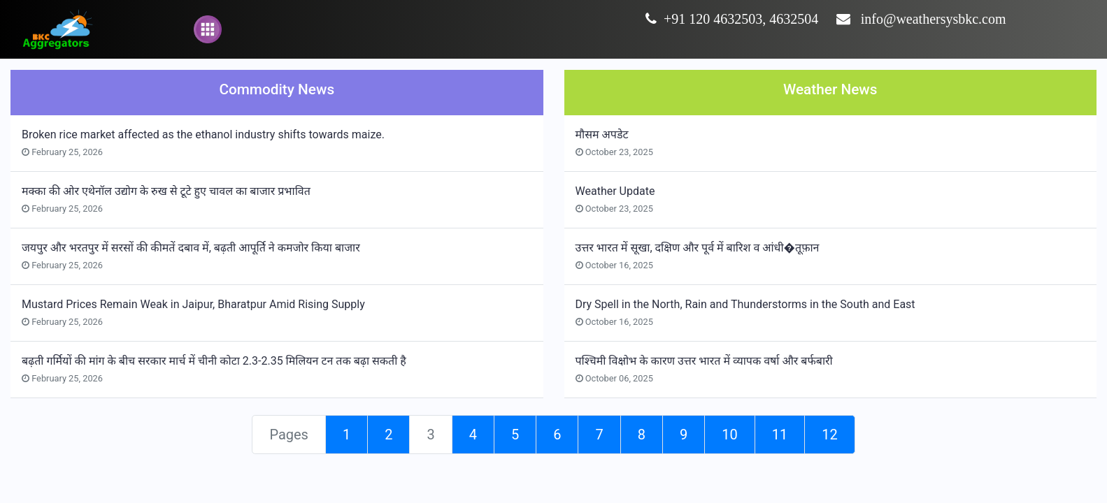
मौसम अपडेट (602, 134)
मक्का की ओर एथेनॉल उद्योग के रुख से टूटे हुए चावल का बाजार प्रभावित (166, 191)
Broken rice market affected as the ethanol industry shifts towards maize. (203, 134)
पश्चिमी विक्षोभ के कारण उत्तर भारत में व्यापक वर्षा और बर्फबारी (704, 360)
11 (779, 434)
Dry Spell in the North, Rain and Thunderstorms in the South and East (745, 304)
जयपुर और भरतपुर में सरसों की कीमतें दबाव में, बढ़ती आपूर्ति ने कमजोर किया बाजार (191, 247)
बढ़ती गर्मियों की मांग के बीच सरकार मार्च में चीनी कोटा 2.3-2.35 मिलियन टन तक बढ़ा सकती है (214, 360)
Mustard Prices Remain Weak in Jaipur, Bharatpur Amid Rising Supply (193, 304)
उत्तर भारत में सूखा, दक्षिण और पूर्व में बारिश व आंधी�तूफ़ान (698, 247)
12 (829, 434)
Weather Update (615, 191)
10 (729, 434)
